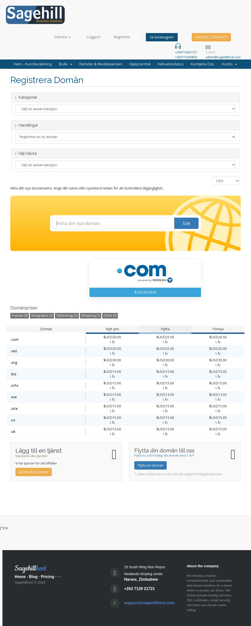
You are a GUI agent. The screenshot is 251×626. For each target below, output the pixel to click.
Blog (33, 577)
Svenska (62, 37)
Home (20, 577)
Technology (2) (66, 315)
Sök (186, 223)
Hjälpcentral (140, 64)
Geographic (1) (41, 315)
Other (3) (110, 315)
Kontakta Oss (202, 64)
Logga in (93, 37)
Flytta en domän (150, 465)
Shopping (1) (90, 315)
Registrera (122, 37)
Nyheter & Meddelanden (100, 64)
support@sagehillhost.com (149, 603)
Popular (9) (19, 315)
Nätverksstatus (170, 64)
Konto (229, 64)
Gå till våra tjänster (34, 472)
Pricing (47, 577)
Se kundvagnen (162, 37)
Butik (65, 64)
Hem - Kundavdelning (33, 64)
